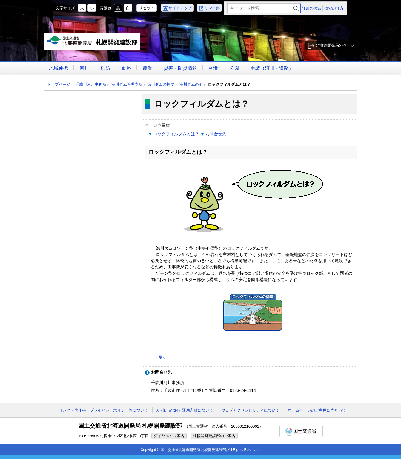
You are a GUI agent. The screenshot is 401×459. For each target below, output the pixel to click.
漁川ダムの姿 (191, 84)
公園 (234, 68)
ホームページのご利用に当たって (317, 410)
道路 (126, 68)
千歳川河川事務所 (90, 84)
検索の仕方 (334, 8)
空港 (213, 68)
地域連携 (58, 68)
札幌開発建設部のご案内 (214, 436)
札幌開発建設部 (92, 43)
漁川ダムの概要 (160, 84)
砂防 (105, 68)
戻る (163, 357)
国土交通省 (301, 431)
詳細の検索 (311, 8)
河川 (84, 68)
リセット (146, 8)
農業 (147, 68)
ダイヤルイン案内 (169, 436)
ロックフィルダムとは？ (176, 133)
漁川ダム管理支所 (126, 84)
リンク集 (212, 8)
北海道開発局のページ (335, 45)
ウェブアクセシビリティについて (250, 410)
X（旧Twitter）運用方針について (184, 410)
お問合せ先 (215, 133)
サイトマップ (180, 8)
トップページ (58, 84)
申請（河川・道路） (272, 68)
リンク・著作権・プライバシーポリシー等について (103, 410)
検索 (295, 8)
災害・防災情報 (180, 68)
